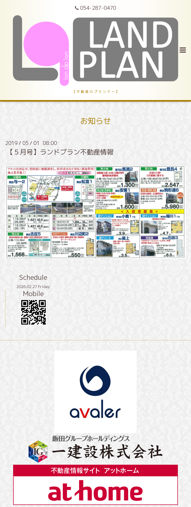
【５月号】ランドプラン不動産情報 (60, 152)
